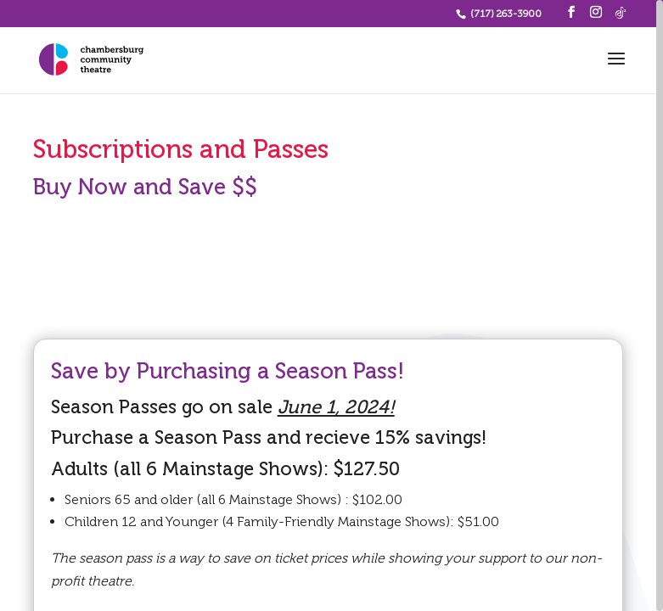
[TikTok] (620, 13)
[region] (331, 305)
